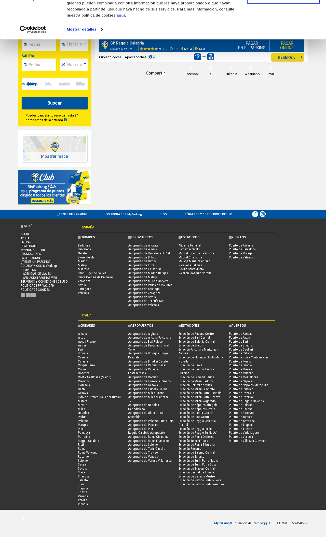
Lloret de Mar (87, 257)
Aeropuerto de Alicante (143, 245)
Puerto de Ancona (240, 334)
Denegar (283, 30)
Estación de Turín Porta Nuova (199, 460)
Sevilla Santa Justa (191, 269)
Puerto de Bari (238, 341)
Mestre (82, 405)
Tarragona (84, 289)
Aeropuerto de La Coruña (144, 269)
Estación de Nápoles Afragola (198, 405)
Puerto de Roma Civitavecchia (248, 357)
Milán (81, 409)
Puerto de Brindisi (241, 345)
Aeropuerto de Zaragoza (144, 293)
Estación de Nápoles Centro (197, 409)
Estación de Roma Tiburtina (197, 444)
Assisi (82, 345)
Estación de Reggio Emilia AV (197, 432)
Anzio (81, 337)
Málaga (83, 265)
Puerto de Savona (240, 409)
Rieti (81, 444)
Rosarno (83, 456)
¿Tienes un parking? (72, 214)
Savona (83, 468)
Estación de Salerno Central (197, 452)
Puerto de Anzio (239, 337)
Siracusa (83, 476)
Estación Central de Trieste (196, 472)
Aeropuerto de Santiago (144, 289)
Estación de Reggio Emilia (195, 429)
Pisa (81, 429)
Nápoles (83, 413)
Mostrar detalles (82, 63)
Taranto (83, 480)
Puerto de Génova (241, 365)
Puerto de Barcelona (242, 249)
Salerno (83, 460)
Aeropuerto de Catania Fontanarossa (143, 371)
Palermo (83, 421)
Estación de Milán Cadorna (196, 381)
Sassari (83, 464)
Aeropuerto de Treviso (143, 452)
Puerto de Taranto (241, 417)
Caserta (83, 357)
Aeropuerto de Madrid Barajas (148, 273)
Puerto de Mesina (240, 369)
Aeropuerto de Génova (143, 385)
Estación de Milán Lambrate (197, 389)
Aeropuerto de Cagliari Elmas (147, 365)
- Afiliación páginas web (39, 278)
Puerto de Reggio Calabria (246, 401)
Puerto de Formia (240, 361)
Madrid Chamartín (190, 257)
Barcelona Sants (189, 249)
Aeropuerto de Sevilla (142, 297)
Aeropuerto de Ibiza (141, 265)
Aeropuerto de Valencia (143, 305)
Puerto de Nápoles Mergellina (248, 385)
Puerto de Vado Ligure (244, 432)
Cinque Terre (86, 365)
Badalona (84, 245)
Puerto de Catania (241, 353)
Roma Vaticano (88, 452)
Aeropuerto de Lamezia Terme (147, 389)
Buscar (54, 103)
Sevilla (82, 285)
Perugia (83, 425)
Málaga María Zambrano (194, 261)
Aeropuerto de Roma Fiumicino (148, 441)
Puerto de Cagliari (241, 349)
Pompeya (84, 432)
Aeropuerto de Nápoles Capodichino (143, 407)
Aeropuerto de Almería (143, 249)
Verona (82, 500)
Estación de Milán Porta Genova (199, 397)
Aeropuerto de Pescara (143, 425)
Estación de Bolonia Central (197, 341)
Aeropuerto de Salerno (143, 444)
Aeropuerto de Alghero (143, 334)
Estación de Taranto (192, 456)
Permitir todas (283, 13)
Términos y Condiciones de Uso (208, 214)
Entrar (26, 242)
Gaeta (82, 389)
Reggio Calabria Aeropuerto (146, 432)
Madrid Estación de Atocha (196, 253)
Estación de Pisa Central (194, 417)
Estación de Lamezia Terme (196, 377)
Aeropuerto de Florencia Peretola (150, 381)
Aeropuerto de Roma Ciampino (148, 437)
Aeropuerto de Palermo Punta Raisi (151, 421)
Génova (83, 393)
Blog (163, 214)
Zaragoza (84, 281)
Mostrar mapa (54, 156)
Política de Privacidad (37, 285)
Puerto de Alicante (241, 245)
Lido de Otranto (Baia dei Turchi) (99, 397)
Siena (81, 472)
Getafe (82, 253)
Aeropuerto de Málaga (143, 277)
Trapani (83, 488)
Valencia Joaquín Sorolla (195, 273)
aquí (121, 49)
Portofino (84, 437)
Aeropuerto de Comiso (143, 377)
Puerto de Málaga (240, 253)
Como (82, 369)
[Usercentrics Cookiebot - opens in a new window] (33, 63)
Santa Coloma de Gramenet (96, 277)
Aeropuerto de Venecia (143, 456)
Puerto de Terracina (242, 421)
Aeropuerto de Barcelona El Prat (149, 253)
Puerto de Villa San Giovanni (247, 441)
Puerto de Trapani (241, 425)
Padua (82, 417)
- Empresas (29, 270)
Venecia (83, 496)
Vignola (83, 504)
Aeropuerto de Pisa (141, 429)
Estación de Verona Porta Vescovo (201, 484)
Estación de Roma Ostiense (196, 437)
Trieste (82, 492)
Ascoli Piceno (87, 341)
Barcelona (84, 249)
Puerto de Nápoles (241, 381)
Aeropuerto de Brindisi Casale (148, 361)
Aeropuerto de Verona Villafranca (150, 460)
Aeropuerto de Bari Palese (145, 341)
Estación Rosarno (190, 449)
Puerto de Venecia (241, 437)
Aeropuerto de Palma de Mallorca (150, 285)
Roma (81, 449)
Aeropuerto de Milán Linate (146, 393)
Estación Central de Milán (195, 385)
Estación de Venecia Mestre (197, 476)
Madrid (82, 261)
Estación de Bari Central (194, 337)
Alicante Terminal (190, 245)
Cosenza (83, 373)
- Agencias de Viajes (36, 273)
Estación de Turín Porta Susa (197, 464)
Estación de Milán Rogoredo (197, 401)
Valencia (83, 293)
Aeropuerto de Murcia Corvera (148, 281)
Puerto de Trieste (240, 429)
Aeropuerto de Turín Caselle (146, 449)
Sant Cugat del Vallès (92, 273)
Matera (82, 401)
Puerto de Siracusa (241, 413)
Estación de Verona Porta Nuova (200, 480)
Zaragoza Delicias (190, 265)
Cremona (84, 381)
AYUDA (25, 238)
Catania (83, 361)
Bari (80, 349)
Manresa (83, 269)
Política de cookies (35, 290)
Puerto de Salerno (241, 405)
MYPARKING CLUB (33, 250)
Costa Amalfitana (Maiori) (94, 377)
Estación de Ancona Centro (196, 334)
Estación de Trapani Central (197, 468)
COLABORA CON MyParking (123, 214)
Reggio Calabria (88, 441)
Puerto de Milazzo (241, 373)
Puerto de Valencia (241, 257)
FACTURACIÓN (30, 258)
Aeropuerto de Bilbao (142, 257)
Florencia (84, 385)
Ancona (83, 334)
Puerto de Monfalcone (243, 377)
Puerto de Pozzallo (241, 393)
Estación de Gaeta (190, 365)
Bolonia (83, 353)
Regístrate (29, 246)
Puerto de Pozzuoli (241, 397)
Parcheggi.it (261, 523)
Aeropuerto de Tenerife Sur (146, 301)
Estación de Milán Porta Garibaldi (200, 393)
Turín (81, 484)
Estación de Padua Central (196, 413)
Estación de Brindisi (192, 345)
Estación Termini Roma (193, 441)
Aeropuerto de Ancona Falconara (149, 337)
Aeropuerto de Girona (142, 261)
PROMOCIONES (31, 254)
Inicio (25, 234)
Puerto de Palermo (241, 389)
